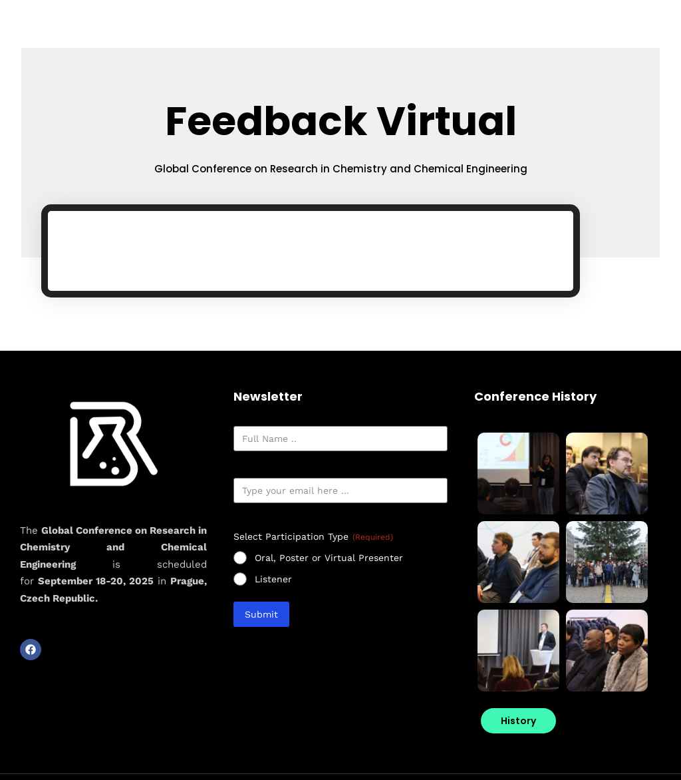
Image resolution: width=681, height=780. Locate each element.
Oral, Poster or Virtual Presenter (329, 560)
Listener (273, 581)
